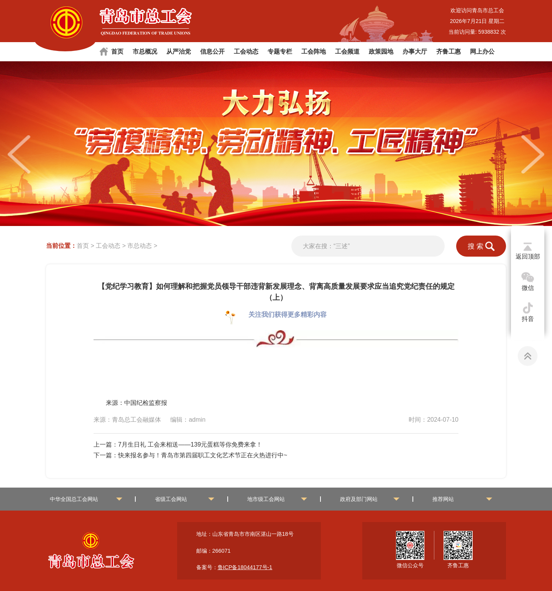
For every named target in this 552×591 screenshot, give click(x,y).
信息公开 (212, 51)
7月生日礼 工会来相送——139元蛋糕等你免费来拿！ (190, 444)
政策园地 (381, 51)
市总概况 (145, 51)
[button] (532, 154)
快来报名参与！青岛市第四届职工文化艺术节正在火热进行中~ (202, 455)
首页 (117, 51)
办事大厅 (414, 51)
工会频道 (347, 51)
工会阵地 (313, 51)
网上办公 (482, 51)
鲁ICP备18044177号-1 (245, 567)
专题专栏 (280, 51)
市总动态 (139, 245)
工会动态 (246, 51)
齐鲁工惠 (448, 51)
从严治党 (178, 51)
